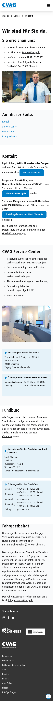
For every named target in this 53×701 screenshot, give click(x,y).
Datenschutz (9, 230)
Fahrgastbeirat (9, 136)
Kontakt (6, 122)
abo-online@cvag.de (16, 194)
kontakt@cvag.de (31, 52)
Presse (5, 688)
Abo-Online (7, 683)
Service (17, 16)
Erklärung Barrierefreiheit (14, 665)
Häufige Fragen (9, 692)
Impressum (7, 656)
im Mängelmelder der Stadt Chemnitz (24, 214)
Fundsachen (8, 131)
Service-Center (10, 126)
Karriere (6, 674)
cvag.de (5, 16)
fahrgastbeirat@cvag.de (20, 600)
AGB (4, 670)
